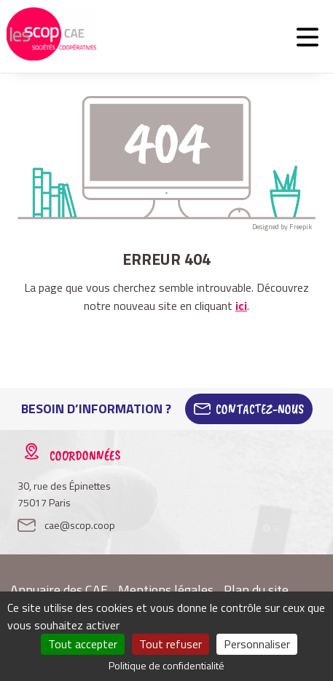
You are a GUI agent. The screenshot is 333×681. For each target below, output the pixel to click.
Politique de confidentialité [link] (166, 665)
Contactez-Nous (260, 409)
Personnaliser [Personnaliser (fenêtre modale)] (257, 644)
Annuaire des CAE (59, 590)
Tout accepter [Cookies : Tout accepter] (82, 644)
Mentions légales (165, 590)
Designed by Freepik (282, 226)
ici (241, 305)
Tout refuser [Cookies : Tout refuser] (170, 644)
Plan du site (256, 590)
